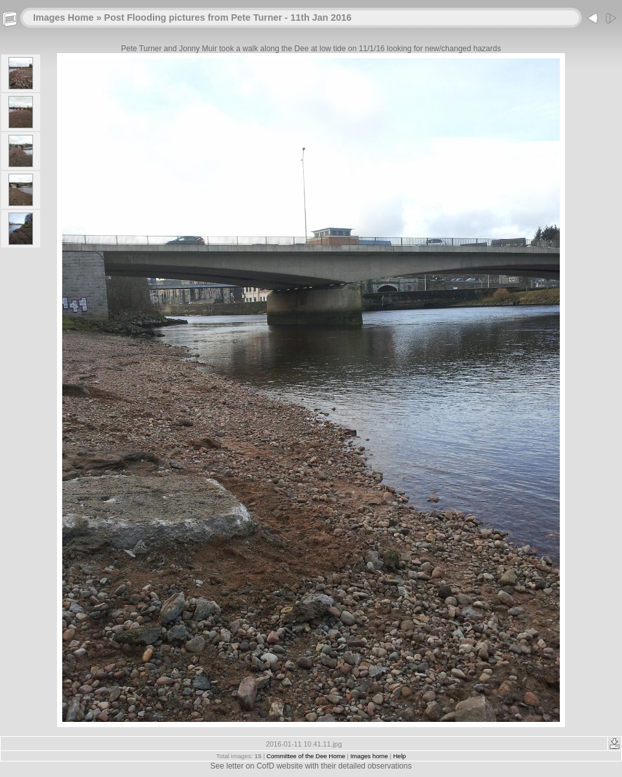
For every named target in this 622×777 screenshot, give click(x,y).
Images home (369, 756)
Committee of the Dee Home (305, 756)
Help (399, 756)
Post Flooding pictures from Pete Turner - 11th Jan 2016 (228, 17)
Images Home (63, 17)
